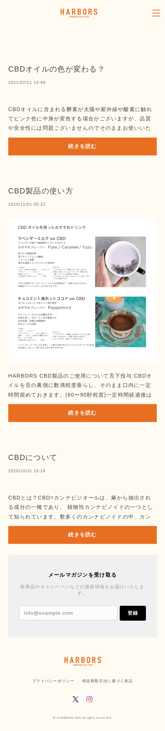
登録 (133, 613)
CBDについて (32, 457)
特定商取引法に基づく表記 (107, 681)
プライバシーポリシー (53, 681)
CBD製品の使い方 (40, 191)
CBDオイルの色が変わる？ (56, 69)
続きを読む (82, 146)
